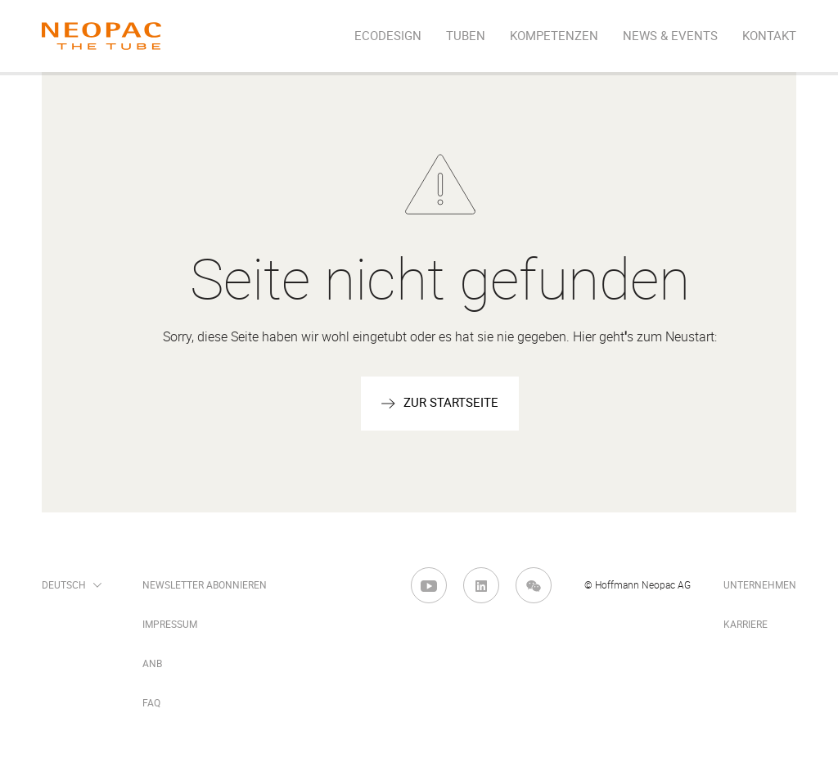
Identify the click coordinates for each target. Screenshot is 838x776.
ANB (152, 664)
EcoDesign (387, 36)
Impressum (169, 624)
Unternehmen (759, 585)
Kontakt (769, 36)
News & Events (670, 36)
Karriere (745, 624)
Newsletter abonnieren (204, 585)
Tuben (465, 36)
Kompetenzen (554, 36)
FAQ (151, 703)
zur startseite (450, 402)
